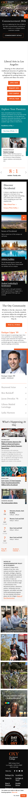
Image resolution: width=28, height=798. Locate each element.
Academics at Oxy (7, 125)
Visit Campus (14, 93)
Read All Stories (14, 325)
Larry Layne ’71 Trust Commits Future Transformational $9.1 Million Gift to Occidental (11, 483)
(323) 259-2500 (14, 767)
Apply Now (14, 83)
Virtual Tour (14, 99)
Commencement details (13, 35)
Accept (23, 795)
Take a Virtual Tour (9, 204)
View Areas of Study (9, 131)
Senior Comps (8, 152)
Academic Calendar (16, 550)
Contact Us (8, 778)
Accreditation (19, 775)
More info (14, 792)
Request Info (14, 88)
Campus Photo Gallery (10, 208)
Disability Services (18, 784)
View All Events (3, 550)
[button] (1, 8)
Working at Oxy (9, 775)
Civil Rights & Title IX (19, 779)
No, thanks (16, 795)
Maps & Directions (8, 784)
